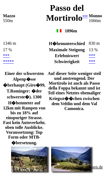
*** (85, 16)
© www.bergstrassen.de (82, 167)
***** (8, 61)
